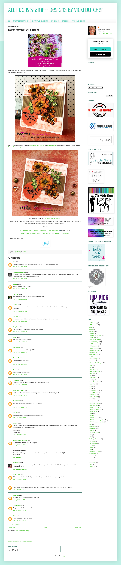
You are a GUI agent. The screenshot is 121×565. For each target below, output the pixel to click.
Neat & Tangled (93, 397)
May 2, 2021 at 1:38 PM (19, 489)
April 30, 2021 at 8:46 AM (20, 321)
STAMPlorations (93, 418)
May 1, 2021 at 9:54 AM (19, 457)
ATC (90, 327)
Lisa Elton (16, 294)
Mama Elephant (93, 392)
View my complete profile (104, 33)
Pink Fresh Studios (94, 403)
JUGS (91, 380)
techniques (92, 462)
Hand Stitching (93, 369)
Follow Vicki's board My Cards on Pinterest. (20, 542)
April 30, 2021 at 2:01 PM (20, 352)
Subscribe (100, 54)
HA (90, 367)
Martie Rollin (16, 347)
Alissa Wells (42, 230)
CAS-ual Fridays (93, 342)
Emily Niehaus (65, 233)
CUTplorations (93, 346)
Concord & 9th (93, 352)
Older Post (78, 527)
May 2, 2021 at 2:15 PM (19, 500)
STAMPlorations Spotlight (96, 422)
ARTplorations (93, 325)
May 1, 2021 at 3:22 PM (19, 479)
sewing (91, 458)
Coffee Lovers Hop (94, 350)
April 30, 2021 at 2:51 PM (20, 364)
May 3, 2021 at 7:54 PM (19, 520)
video (90, 464)
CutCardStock (93, 354)
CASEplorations (93, 344)
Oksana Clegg (25, 233)
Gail (14, 262)
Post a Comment (15, 524)
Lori (14, 485)
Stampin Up (92, 428)
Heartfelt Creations (17, 253)
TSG (90, 437)
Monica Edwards (35, 233)
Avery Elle (92, 337)
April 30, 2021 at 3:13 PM (20, 374)
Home (8, 21)
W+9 (90, 449)
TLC (90, 434)
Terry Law (16, 327)
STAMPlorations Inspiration (96, 420)
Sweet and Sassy (94, 432)
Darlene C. (16, 358)
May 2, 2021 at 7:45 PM (19, 510)
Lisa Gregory (56, 233)
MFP (90, 386)
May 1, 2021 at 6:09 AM (19, 417)
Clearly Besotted (94, 348)
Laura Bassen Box (94, 382)
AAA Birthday (93, 323)
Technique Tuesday (94, 439)
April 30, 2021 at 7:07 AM (20, 311)
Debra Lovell (16, 474)
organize (91, 456)
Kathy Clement (23, 230)
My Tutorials (65, 21)
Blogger (64, 556)
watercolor (92, 466)
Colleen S (16, 304)
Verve (91, 447)
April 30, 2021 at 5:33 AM (20, 266)
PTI (90, 399)
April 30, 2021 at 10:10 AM (20, 331)
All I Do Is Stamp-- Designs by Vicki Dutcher (55, 9)
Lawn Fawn (92, 384)
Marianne (15, 316)
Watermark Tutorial (94, 451)
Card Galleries (55, 21)
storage (91, 460)
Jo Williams (16, 401)
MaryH (15, 284)
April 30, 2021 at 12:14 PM (20, 342)
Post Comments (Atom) (22, 530)
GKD (90, 365)
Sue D (14, 516)
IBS (90, 375)
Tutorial (91, 445)
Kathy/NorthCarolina (19, 272)
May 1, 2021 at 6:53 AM (19, 434)
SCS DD (91, 415)
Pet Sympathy (93, 401)
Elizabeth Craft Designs (95, 363)
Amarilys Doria (46, 233)
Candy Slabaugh (53, 230)
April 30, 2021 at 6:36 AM (20, 289)
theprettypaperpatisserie (20, 440)
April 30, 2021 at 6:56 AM (20, 299)
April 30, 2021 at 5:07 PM (20, 407)
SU (90, 424)
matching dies (51, 145)
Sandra (15, 423)
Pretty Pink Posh (94, 407)
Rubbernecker (93, 411)
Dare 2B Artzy (93, 359)
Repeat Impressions (95, 409)
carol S (15, 413)
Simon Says (92, 426)
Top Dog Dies (93, 443)
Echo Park (92, 361)
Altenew (91, 333)
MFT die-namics (93, 390)
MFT (90, 388)
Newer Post (12, 527)
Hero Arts (92, 373)
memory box (92, 453)
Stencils (91, 430)
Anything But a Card (95, 335)
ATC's (91, 329)
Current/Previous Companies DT (21, 21)
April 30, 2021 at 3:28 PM (20, 385)
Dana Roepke (17, 505)
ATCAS (91, 331)
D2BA (91, 356)
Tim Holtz (92, 441)
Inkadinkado (92, 377)
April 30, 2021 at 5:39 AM (20, 278)
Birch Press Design (94, 339)
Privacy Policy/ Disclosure (78, 21)
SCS (90, 413)
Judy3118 (16, 495)
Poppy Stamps (93, 405)
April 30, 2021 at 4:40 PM (20, 395)
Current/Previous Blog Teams (40, 21)
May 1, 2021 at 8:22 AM (19, 445)
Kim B (15, 370)
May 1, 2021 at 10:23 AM (20, 469)
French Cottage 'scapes (15, 147)
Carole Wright (33, 230)
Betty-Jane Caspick (18, 390)
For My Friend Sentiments (52, 218)
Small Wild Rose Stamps (36, 145)
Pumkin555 (16, 380)
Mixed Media (92, 394)
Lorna (14, 337)
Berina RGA (16, 462)
